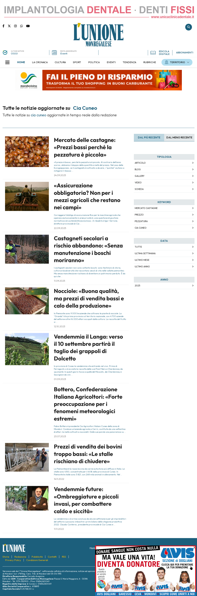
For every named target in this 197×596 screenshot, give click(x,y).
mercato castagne (146, 208)
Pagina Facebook (5, 25)
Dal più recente (149, 137)
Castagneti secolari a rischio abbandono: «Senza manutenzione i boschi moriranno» (88, 249)
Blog (138, 169)
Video (138, 182)
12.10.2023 (59, 326)
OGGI (14, 53)
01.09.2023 (60, 379)
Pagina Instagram (17, 25)
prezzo (139, 214)
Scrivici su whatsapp (23, 25)
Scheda (139, 189)
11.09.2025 (59, 280)
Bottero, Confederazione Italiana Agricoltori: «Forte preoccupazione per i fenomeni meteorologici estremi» (88, 404)
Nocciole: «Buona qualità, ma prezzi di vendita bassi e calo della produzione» (89, 298)
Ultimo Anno (142, 266)
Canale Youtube (28, 25)
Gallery (139, 175)
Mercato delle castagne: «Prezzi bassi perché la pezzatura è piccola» (85, 147)
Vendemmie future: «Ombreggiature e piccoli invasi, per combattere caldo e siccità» (86, 500)
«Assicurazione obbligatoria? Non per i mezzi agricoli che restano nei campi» (87, 196)
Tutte (138, 246)
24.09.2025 (60, 175)
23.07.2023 (60, 436)
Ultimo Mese (142, 259)
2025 (137, 285)
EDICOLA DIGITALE (160, 52)
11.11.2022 (59, 529)
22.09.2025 (60, 228)
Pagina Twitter (11, 25)
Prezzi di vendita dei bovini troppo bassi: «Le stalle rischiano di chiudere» (88, 454)
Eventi (63, 53)
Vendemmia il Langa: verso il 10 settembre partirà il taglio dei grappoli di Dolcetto (88, 347)
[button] (7, 62)
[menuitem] (21, 62)
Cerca (188, 27)
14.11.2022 (59, 479)
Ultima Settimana (145, 253)
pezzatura (141, 221)
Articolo (140, 162)
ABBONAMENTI (184, 52)
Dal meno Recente (179, 137)
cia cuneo (140, 227)
